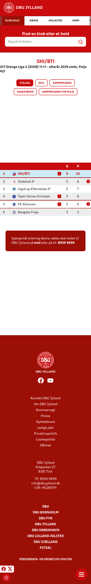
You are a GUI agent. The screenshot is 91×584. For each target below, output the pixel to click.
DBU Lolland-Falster (45, 536)
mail (37, 243)
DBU (45, 506)
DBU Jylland (45, 524)
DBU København (45, 530)
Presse (45, 416)
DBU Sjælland (46, 542)
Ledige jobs (45, 427)
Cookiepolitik (45, 439)
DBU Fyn (45, 518)
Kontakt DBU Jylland (45, 398)
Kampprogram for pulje (58, 92)
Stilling (25, 83)
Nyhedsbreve (45, 422)
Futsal (45, 548)
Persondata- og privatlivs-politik (45, 559)
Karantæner (25, 92)
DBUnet (45, 445)
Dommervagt (45, 410)
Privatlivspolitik (45, 433)
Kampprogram (62, 83)
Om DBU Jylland (45, 404)
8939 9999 (66, 243)
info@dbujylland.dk (45, 483)
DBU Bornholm (45, 512)
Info (41, 83)
